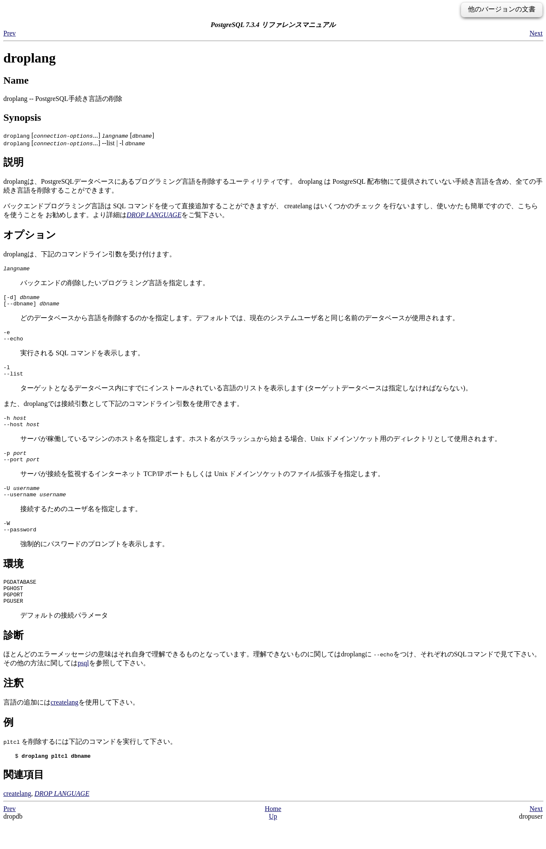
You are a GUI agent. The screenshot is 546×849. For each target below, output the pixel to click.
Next (536, 33)
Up (273, 841)
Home (273, 834)
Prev (9, 33)
